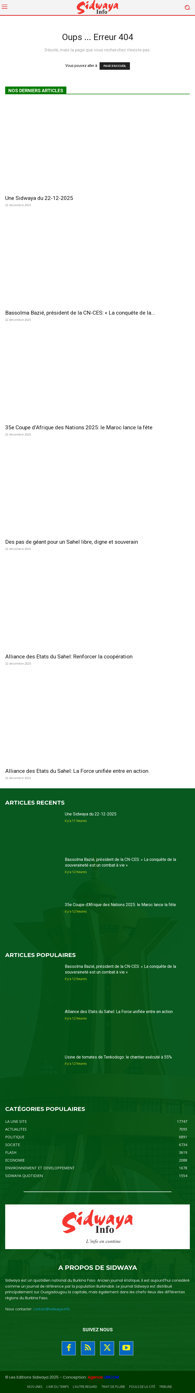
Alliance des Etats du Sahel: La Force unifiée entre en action (76, 771)
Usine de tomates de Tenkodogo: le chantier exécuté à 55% (118, 1057)
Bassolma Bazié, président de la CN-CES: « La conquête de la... (80, 313)
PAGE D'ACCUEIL (114, 66)
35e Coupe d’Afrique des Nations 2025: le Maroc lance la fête (78, 427)
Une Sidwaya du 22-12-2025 (39, 198)
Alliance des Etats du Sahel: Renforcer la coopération (69, 656)
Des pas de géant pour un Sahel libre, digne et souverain (71, 542)
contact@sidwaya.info (51, 1308)
